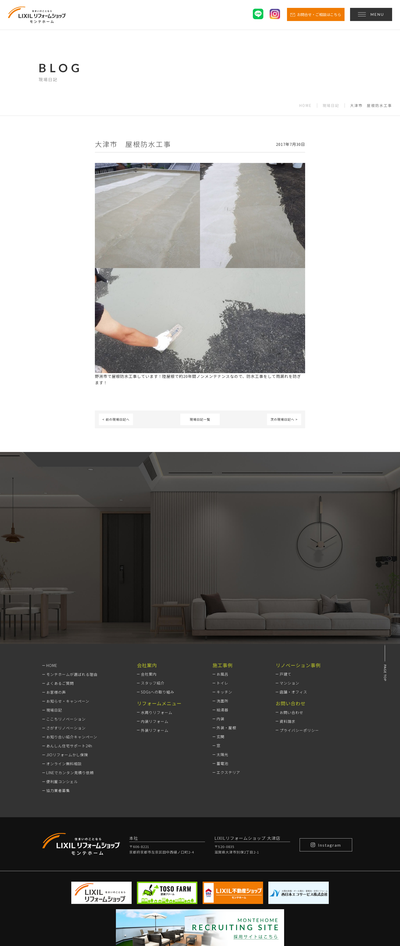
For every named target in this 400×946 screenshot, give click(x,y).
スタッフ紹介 (153, 613)
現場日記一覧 (200, 419)
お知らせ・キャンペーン (67, 631)
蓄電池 (222, 693)
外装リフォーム (154, 660)
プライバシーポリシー (299, 660)
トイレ (222, 613)
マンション (289, 613)
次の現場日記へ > (284, 419)
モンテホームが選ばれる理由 (72, 604)
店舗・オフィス (293, 622)
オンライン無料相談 (64, 693)
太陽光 (222, 684)
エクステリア (228, 702)
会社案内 (149, 604)
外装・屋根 (226, 658)
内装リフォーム (154, 651)
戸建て (285, 604)
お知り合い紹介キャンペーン (71, 667)
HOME (305, 105)
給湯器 (222, 640)
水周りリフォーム (156, 642)
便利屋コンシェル (62, 711)
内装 (220, 649)
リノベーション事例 (298, 595)
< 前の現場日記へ (116, 419)
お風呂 (222, 604)
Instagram (326, 775)
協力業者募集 (58, 720)
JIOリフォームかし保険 (67, 684)
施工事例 (223, 595)
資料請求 (287, 651)
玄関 (220, 667)
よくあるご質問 (60, 613)
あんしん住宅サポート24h (69, 675)
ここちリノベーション (66, 649)
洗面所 (222, 631)
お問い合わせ (291, 642)
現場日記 (330, 105)
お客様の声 (56, 622)
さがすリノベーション (66, 658)
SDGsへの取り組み (157, 622)
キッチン (224, 622)
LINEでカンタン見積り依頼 (70, 702)
